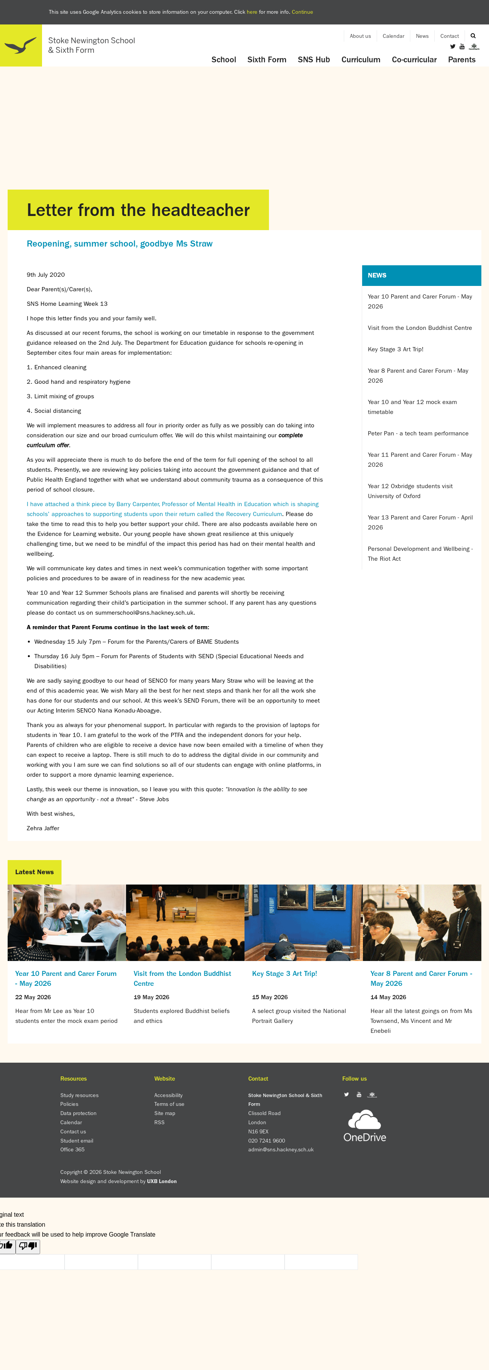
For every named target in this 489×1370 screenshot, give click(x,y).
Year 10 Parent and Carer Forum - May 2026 (420, 301)
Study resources (79, 1095)
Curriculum (361, 60)
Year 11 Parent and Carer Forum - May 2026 (420, 459)
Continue (302, 11)
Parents (462, 60)
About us (360, 35)
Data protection (78, 1113)
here (252, 11)
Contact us (73, 1131)
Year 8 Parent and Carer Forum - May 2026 (418, 375)
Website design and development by (118, 1181)
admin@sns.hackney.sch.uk (281, 1149)
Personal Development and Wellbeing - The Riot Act (420, 553)
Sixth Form (267, 60)
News (422, 35)
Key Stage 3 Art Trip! (396, 349)
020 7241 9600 (266, 1140)
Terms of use (169, 1104)
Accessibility (168, 1095)
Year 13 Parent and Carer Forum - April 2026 (420, 522)
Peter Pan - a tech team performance (418, 433)
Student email (76, 1140)
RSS (159, 1122)
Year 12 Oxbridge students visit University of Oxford (410, 491)
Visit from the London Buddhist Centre (420, 327)
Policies (69, 1104)
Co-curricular (414, 60)
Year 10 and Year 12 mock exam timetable (412, 407)
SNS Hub (314, 60)
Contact (449, 35)
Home (70, 45)
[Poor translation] (28, 1247)
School (224, 60)
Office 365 (72, 1149)
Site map (164, 1113)
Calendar (393, 35)
